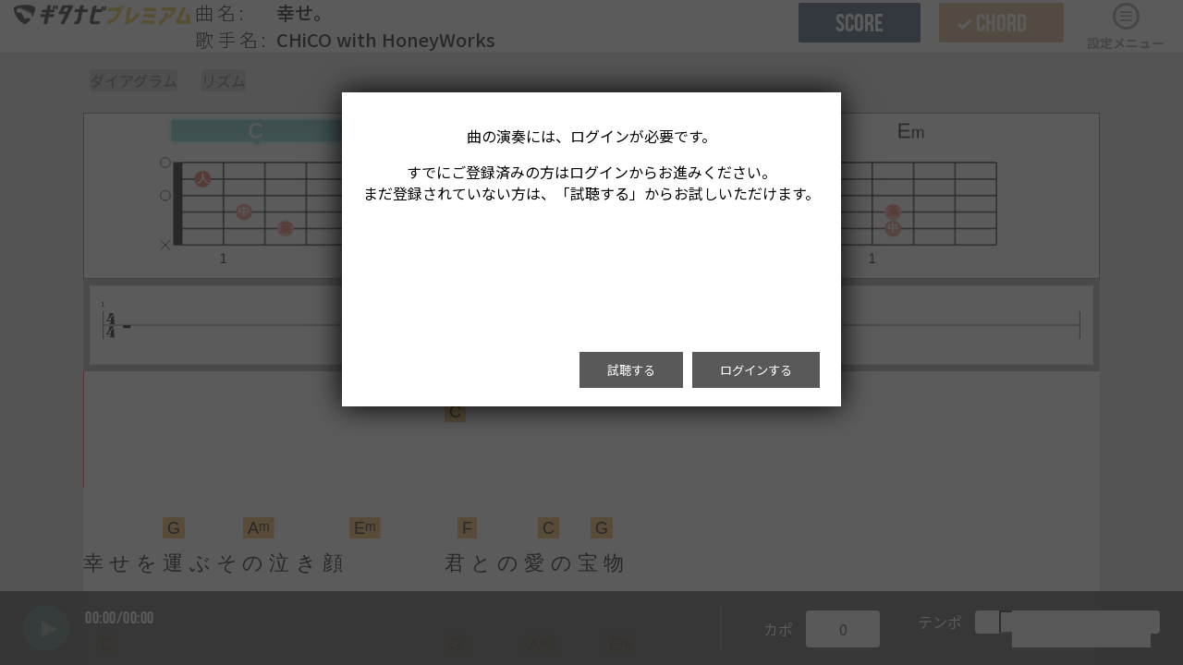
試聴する (631, 370)
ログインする (756, 370)
